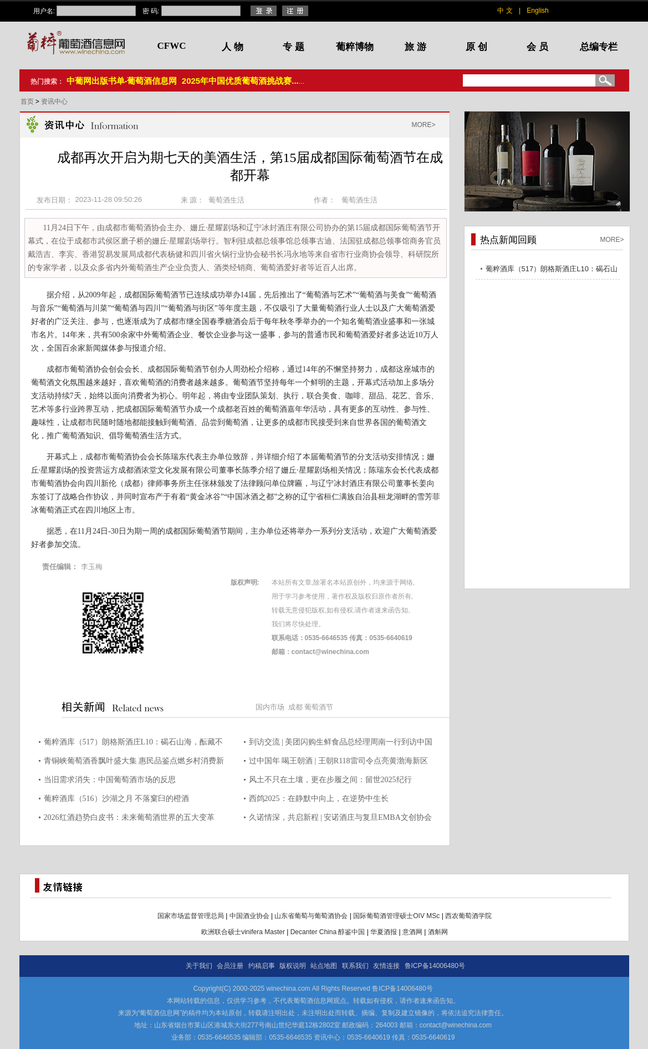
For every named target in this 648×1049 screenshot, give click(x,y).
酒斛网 (438, 932)
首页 (28, 101)
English (537, 10)
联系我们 (355, 966)
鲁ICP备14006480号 (435, 966)
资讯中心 (54, 101)
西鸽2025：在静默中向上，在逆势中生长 (319, 798)
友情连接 (386, 966)
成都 (295, 707)
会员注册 (230, 966)
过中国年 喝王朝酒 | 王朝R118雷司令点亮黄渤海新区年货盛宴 (338, 762)
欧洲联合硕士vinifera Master (243, 932)
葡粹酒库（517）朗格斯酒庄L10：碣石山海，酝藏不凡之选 (133, 743)
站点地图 (323, 966)
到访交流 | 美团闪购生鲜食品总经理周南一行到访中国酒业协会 (341, 743)
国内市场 (270, 707)
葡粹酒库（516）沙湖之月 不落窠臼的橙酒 (117, 798)
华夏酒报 (383, 932)
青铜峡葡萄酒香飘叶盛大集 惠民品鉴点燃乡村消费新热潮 (134, 762)
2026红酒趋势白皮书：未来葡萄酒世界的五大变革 (129, 817)
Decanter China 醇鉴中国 (327, 932)
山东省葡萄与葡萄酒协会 (311, 916)
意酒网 (412, 932)
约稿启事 (261, 966)
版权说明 (292, 966)
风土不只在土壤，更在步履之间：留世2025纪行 (330, 780)
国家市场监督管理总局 (190, 916)
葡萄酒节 (318, 707)
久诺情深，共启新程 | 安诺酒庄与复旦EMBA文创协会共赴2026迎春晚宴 (340, 819)
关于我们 (199, 966)
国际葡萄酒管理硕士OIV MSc (396, 916)
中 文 (504, 10)
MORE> (423, 125)
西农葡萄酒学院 (468, 916)
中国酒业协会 (249, 916)
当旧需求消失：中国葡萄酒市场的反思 (110, 780)
